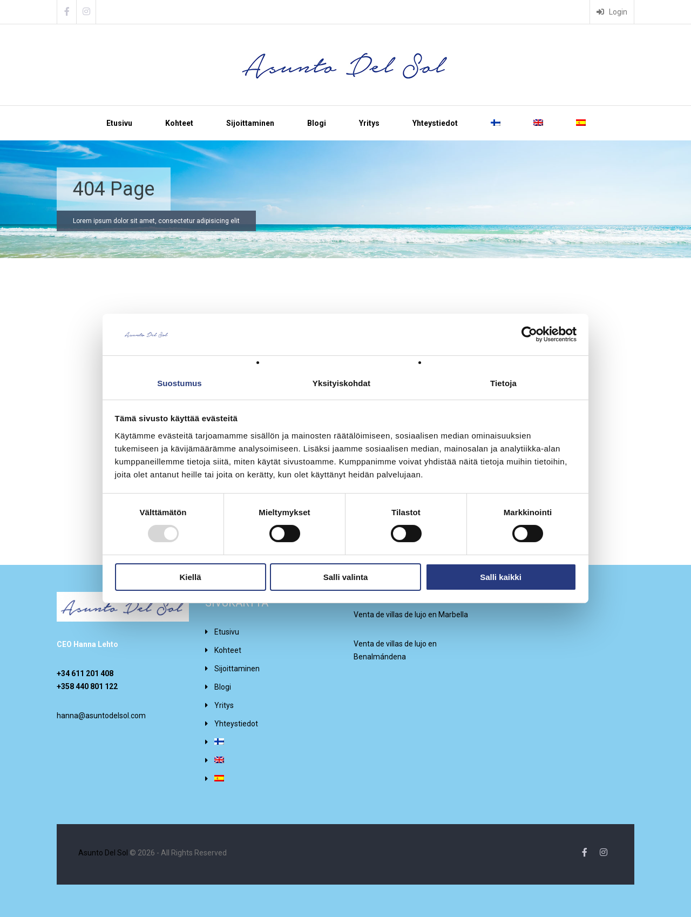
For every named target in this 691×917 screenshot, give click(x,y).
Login (612, 12)
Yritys (369, 123)
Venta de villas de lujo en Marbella (411, 614)
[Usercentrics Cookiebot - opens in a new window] (529, 334)
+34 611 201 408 (85, 673)
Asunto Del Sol (103, 852)
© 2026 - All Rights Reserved (152, 852)
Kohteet (179, 123)
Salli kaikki (500, 577)
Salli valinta (345, 577)
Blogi (316, 123)
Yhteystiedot (435, 123)
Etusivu (119, 123)
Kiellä (190, 577)
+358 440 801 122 (87, 686)
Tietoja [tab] (503, 383)
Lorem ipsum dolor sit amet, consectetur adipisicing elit (156, 221)
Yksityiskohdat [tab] (341, 383)
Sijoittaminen (250, 123)
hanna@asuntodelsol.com (101, 715)
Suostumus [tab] (179, 383)
